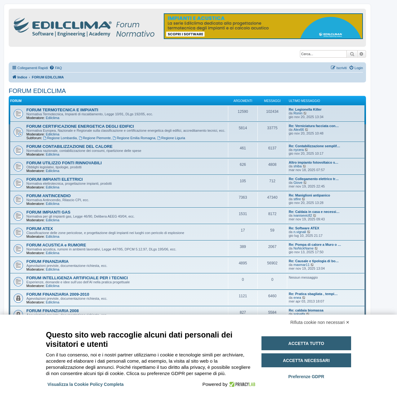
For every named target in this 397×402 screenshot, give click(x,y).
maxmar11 (301, 265)
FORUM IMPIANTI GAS (48, 212)
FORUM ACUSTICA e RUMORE (56, 245)
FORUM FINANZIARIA (47, 261)
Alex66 (298, 129)
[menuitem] (55, 68)
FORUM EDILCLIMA (37, 90)
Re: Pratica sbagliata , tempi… (313, 294)
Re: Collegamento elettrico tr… (314, 179)
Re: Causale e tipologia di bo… (314, 261)
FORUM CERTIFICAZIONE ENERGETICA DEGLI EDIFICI (80, 126)
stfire (297, 199)
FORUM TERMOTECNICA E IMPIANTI (62, 110)
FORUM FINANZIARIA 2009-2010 (57, 294)
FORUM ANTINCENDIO (48, 195)
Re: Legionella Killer (305, 109)
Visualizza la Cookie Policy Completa (85, 384)
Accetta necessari (306, 360)
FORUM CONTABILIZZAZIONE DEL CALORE (69, 146)
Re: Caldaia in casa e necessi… (314, 212)
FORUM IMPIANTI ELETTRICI (54, 179)
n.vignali (299, 232)
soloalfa (299, 314)
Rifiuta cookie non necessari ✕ (320, 322)
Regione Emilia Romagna (134, 138)
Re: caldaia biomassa (306, 310)
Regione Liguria (171, 138)
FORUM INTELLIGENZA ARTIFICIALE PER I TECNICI (77, 278)
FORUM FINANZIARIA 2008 (52, 310)
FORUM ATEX (39, 228)
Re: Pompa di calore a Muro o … (315, 244)
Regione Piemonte (95, 138)
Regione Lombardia (60, 138)
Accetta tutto (306, 343)
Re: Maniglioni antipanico (309, 195)
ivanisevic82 (302, 215)
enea (297, 297)
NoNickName (303, 248)
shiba (297, 166)
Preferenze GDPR (306, 376)
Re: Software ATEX (304, 228)
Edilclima (52, 118)
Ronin (297, 113)
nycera (298, 150)
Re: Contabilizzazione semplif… (314, 146)
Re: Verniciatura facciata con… (314, 126)
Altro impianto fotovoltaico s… (313, 162)
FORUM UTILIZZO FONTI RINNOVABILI (64, 163)
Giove (297, 182)
